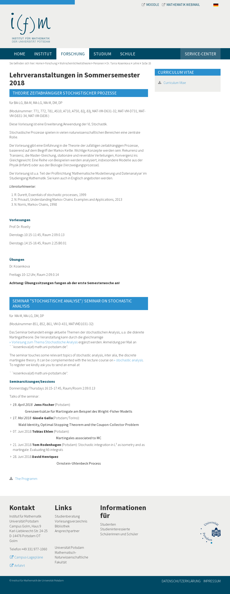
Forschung (73, 53)
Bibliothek (62, 526)
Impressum (212, 581)
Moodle (151, 4)
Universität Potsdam (69, 547)
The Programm (26, 478)
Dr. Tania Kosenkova (118, 63)
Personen (98, 63)
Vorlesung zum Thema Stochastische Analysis (45, 342)
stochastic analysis (129, 360)
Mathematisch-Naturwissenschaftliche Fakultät (71, 557)
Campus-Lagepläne (28, 557)
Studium (102, 53)
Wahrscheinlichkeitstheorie (75, 63)
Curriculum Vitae (175, 83)
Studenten (108, 524)
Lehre (136, 63)
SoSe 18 (146, 63)
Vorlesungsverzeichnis (71, 521)
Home (19, 53)
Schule (127, 53)
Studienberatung (67, 516)
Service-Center (200, 53)
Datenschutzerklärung (181, 581)
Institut (43, 53)
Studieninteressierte (115, 529)
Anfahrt (19, 565)
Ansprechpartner (67, 531)
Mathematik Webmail (181, 4)
